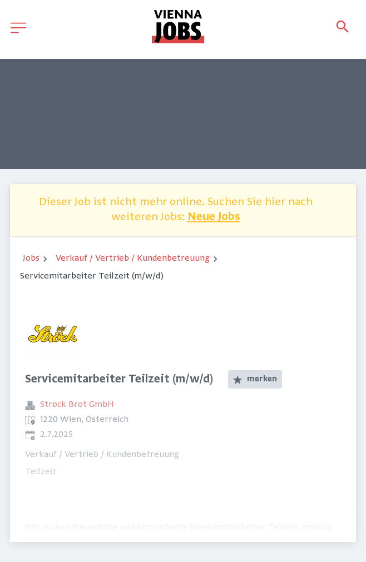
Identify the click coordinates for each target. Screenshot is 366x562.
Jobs (31, 258)
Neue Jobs (213, 217)
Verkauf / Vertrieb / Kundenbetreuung (133, 258)
